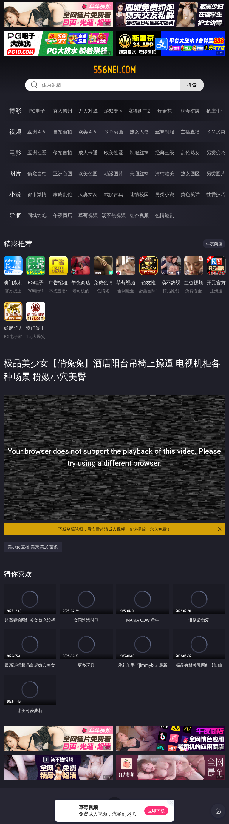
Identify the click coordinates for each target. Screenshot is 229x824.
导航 (15, 215)
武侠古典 (113, 194)
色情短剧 (164, 215)
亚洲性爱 (37, 152)
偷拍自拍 (62, 152)
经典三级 (164, 152)
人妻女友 (88, 194)
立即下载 (156, 811)
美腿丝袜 (139, 173)
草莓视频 (88, 215)
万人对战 (88, 110)
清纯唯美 (164, 173)
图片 (15, 173)
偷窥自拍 (37, 173)
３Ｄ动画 (113, 131)
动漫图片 (113, 173)
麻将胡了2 (139, 110)
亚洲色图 (62, 173)
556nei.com (114, 70)
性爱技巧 (215, 194)
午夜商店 (62, 215)
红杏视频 (139, 215)
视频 (15, 131)
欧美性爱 (113, 152)
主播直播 (190, 131)
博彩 (15, 111)
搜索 (192, 85)
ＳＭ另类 (215, 131)
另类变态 (215, 152)
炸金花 (164, 110)
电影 (15, 152)
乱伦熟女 (190, 152)
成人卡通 (88, 152)
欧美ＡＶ (88, 131)
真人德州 (62, 110)
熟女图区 (190, 173)
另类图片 (215, 173)
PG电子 (37, 110)
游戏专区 (113, 110)
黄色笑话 (190, 194)
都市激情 (37, 194)
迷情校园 (139, 194)
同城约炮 (37, 215)
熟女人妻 (139, 131)
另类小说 (164, 194)
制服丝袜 (139, 152)
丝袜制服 (164, 131)
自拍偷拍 (62, 131)
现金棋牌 (190, 110)
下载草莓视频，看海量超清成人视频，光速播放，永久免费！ (140, 529)
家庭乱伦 (62, 194)
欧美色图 (88, 173)
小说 (15, 194)
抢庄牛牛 (215, 110)
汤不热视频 (114, 215)
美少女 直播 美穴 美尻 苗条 (33, 547)
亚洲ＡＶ (37, 131)
